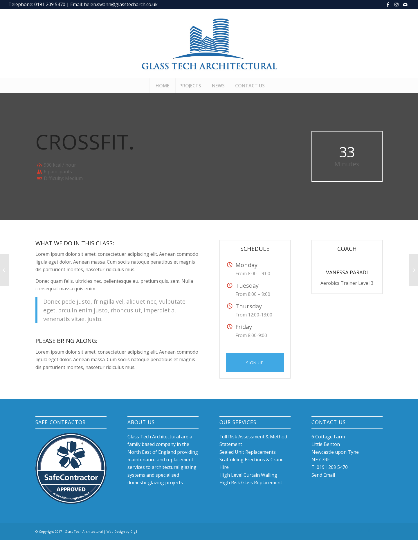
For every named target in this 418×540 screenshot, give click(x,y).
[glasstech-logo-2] (209, 43)
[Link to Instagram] (396, 4)
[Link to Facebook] (387, 4)
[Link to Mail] (405, 4)
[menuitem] (162, 85)
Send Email (323, 475)
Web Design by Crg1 (122, 531)
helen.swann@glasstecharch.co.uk (121, 4)
